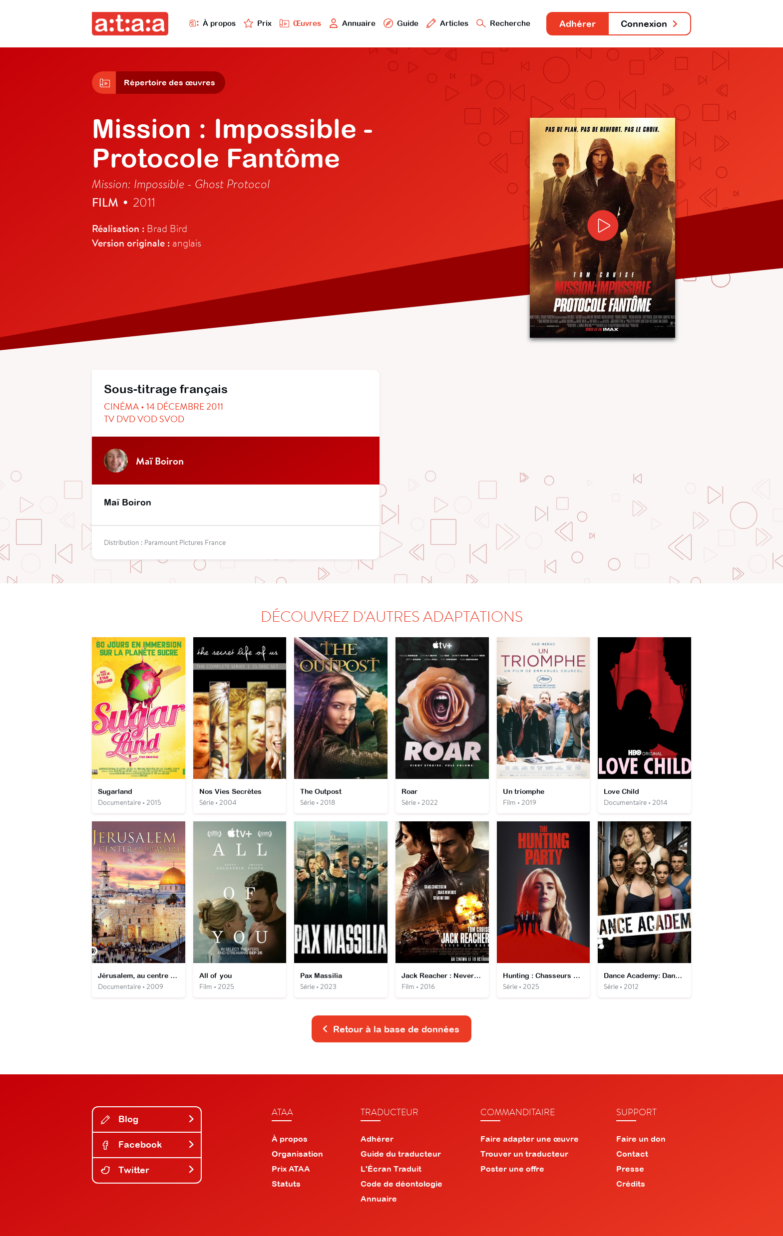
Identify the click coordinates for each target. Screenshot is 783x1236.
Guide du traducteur (401, 1153)
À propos (212, 23)
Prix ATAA (291, 1168)
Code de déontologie (401, 1183)
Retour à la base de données (390, 1029)
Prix (258, 23)
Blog (148, 1119)
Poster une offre (512, 1168)
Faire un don (641, 1138)
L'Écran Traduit (391, 1168)
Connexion (650, 23)
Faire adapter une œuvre (529, 1138)
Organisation (297, 1153)
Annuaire (352, 23)
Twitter (148, 1170)
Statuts (286, 1183)
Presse (630, 1168)
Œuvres (300, 23)
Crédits (630, 1183)
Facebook (148, 1144)
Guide (401, 23)
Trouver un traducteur (524, 1153)
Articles (447, 23)
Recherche (503, 23)
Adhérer (577, 23)
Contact (632, 1153)
